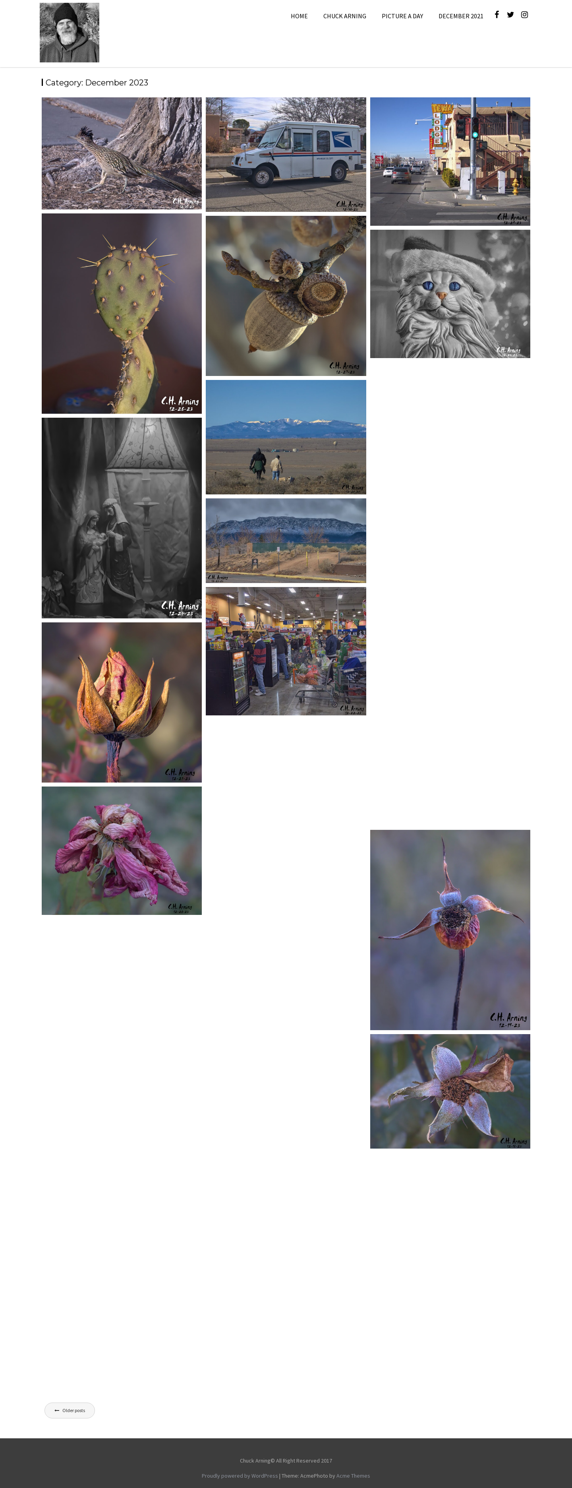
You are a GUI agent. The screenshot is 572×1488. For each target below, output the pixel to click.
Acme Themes (353, 1475)
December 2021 (461, 16)
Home (299, 16)
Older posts (73, 1410)
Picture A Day (402, 16)
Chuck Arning (344, 16)
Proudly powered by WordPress (240, 1475)
